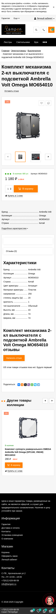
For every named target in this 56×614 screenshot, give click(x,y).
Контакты (5, 531)
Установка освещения (12, 535)
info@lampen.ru (8, 584)
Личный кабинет (9, 559)
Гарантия (5, 524)
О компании (7, 538)
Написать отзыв (14, 358)
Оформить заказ (9, 556)
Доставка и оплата (10, 528)
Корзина (5, 552)
